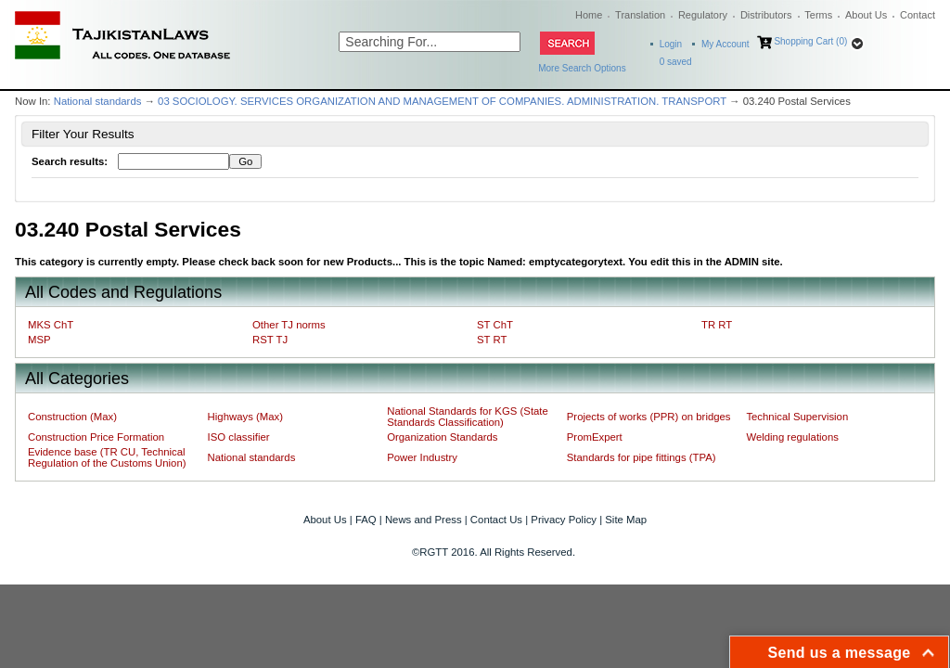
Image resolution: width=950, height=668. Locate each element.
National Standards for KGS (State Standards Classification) (467, 416)
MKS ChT (50, 324)
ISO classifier (239, 437)
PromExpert (595, 437)
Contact (917, 14)
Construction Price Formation (96, 437)
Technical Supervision (797, 416)
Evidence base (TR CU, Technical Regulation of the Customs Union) (107, 457)
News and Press (423, 519)
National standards (98, 101)
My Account (725, 44)
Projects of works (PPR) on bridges (649, 416)
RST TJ (270, 339)
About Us (866, 14)
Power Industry (422, 457)
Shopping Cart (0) (810, 41)
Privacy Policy (564, 519)
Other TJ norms (289, 324)
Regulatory (702, 14)
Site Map (626, 519)
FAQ (366, 519)
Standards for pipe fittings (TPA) (641, 457)
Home (588, 14)
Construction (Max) (72, 416)
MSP (39, 339)
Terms (818, 14)
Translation (640, 14)
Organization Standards (442, 437)
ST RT (492, 339)
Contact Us (496, 519)
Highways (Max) (245, 416)
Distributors (766, 14)
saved (676, 62)
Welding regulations (792, 437)
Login (671, 44)
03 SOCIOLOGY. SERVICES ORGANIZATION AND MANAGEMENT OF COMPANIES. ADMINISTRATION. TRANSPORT (442, 101)
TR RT (716, 324)
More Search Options (582, 68)
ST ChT (495, 324)
